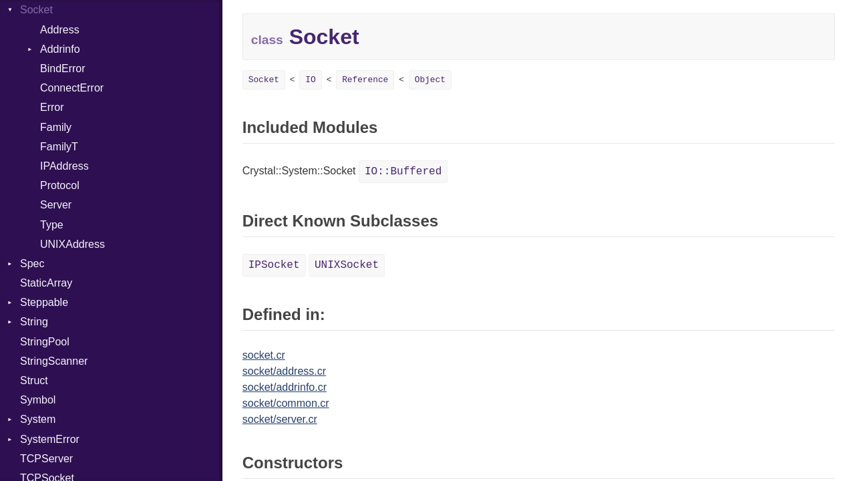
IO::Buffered (403, 172)
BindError (63, 68)
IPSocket (274, 265)
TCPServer (46, 458)
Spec (32, 263)
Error (52, 107)
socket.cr (263, 355)
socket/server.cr (279, 419)
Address (59, 29)
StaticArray (46, 283)
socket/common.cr (285, 403)
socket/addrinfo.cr (284, 387)
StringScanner (54, 361)
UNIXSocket (347, 265)
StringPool (44, 341)
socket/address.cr (284, 371)
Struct (34, 380)
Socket (36, 9)
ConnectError (72, 88)
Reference (365, 80)
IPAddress (64, 166)
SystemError (49, 439)
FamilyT (59, 146)
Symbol (37, 400)
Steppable (44, 302)
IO (310, 80)
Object (430, 80)
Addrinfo (60, 49)
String (34, 321)
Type (51, 224)
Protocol (59, 185)
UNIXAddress (72, 244)
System (37, 419)
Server (55, 204)
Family (55, 127)
